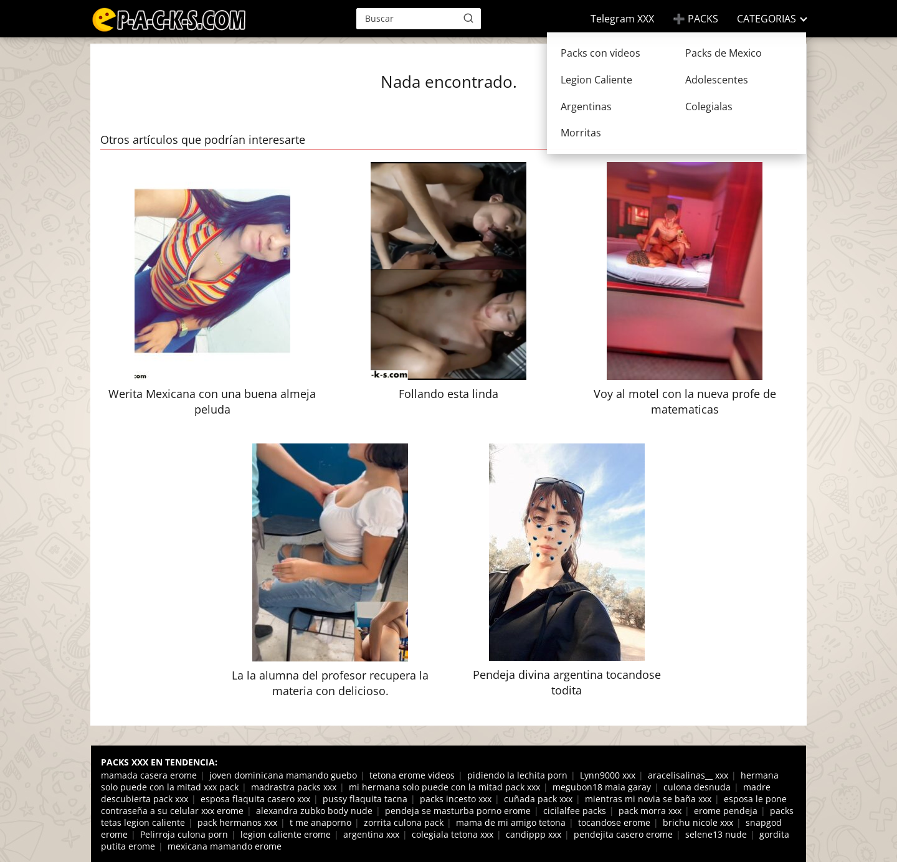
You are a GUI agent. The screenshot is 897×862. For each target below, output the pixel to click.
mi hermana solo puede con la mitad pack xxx (444, 787)
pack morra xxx (650, 811)
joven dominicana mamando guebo (283, 775)
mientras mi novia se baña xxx (648, 799)
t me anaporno (320, 822)
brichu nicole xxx (698, 822)
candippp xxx (533, 834)
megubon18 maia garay (602, 787)
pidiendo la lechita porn (517, 775)
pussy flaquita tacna (365, 799)
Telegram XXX (622, 19)
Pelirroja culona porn (184, 834)
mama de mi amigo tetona (511, 822)
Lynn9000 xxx (607, 775)
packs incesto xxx (455, 799)
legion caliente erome (285, 834)
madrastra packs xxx (293, 787)
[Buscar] (468, 18)
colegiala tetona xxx (452, 834)
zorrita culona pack (404, 822)
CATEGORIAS (766, 19)
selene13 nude (716, 834)
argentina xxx (371, 834)
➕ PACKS (695, 19)
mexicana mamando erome (225, 846)
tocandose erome (614, 822)
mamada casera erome (149, 775)
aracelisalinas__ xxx (688, 775)
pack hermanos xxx (237, 822)
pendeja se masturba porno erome (458, 811)
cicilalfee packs (574, 811)
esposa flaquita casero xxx (255, 799)
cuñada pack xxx (538, 799)
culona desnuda (697, 787)
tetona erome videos (412, 775)
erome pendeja (725, 811)
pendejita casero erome (623, 834)
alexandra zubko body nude (314, 811)
